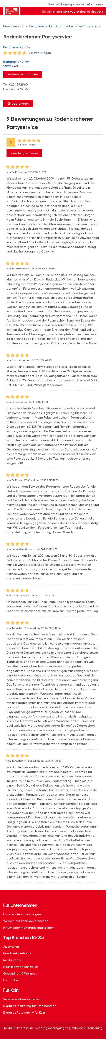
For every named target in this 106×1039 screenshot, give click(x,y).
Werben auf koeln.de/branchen (25, 921)
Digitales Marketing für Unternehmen (29, 1006)
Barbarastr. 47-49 (50, 64)
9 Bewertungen (39, 52)
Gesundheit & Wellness (20, 973)
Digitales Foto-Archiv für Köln (24, 1012)
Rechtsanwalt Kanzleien (20, 966)
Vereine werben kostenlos (22, 999)
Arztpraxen (11, 946)
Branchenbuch (13, 26)
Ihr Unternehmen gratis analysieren (28, 927)
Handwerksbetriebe (17, 953)
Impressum (25, 1028)
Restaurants (12, 960)
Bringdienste (12, 47)
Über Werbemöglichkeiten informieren (75, 4)
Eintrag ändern (18, 103)
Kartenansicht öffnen (23, 74)
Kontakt (9, 1028)
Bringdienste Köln (41, 26)
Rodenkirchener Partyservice (80, 26)
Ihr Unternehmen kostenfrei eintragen (72, 11)
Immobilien (11, 980)
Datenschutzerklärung (87, 1028)
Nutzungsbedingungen (51, 1028)
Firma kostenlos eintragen (22, 914)
